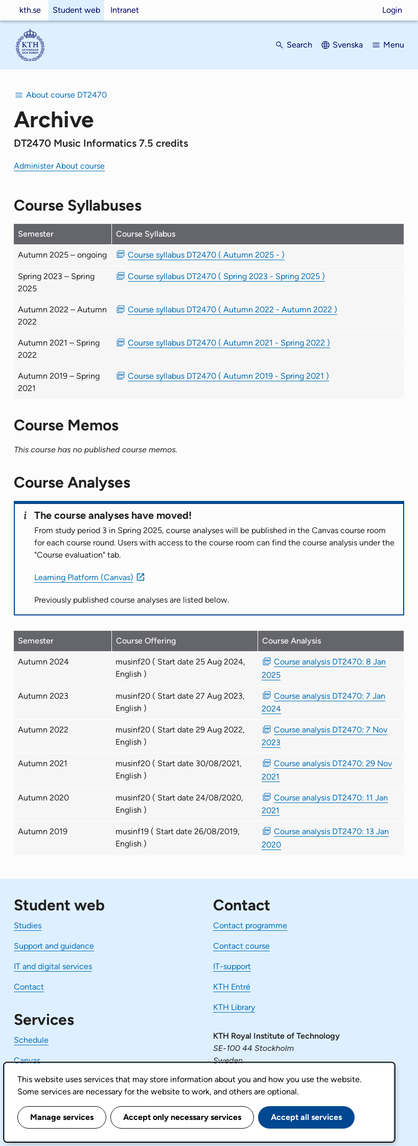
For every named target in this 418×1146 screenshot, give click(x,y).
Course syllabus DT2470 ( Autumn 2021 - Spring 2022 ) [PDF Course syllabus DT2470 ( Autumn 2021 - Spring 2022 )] (229, 343)
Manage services (62, 1117)
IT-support (232, 966)
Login (392, 10)
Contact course (241, 946)
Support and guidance (54, 946)
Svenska (348, 45)
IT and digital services (53, 966)
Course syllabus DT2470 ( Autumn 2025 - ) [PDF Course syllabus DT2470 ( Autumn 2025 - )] (206, 255)
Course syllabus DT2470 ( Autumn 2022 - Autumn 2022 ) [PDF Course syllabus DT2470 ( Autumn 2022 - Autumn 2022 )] (232, 309)
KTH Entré (231, 987)
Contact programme (250, 925)
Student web (76, 10)
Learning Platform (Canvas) (83, 577)
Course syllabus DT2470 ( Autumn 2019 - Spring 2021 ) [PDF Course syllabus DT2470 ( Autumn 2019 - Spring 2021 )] (228, 376)
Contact (29, 987)
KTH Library (234, 1007)
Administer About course (59, 166)
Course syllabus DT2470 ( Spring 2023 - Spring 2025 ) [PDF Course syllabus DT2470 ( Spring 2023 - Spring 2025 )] (226, 276)
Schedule (31, 1040)
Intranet (124, 10)
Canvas (27, 1060)
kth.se (30, 10)
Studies (27, 925)
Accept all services (306, 1117)
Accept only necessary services (182, 1117)
